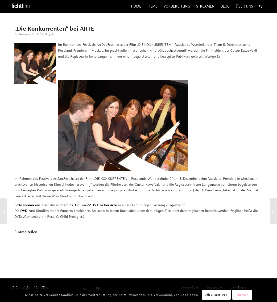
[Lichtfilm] (20, 6)
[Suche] (260, 6)
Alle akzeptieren (216, 294)
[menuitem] (136, 6)
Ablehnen (242, 294)
